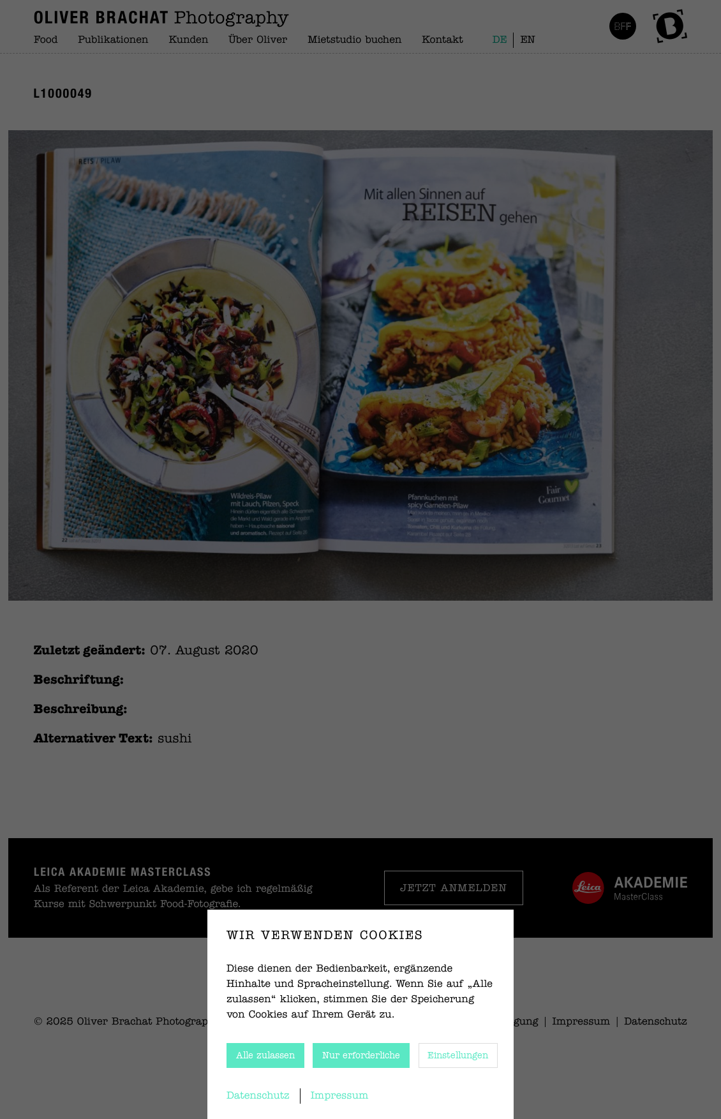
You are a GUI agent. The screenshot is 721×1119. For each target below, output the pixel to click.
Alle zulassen (265, 1055)
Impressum (340, 1096)
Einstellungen (457, 1055)
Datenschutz (258, 1096)
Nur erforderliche (361, 1055)
